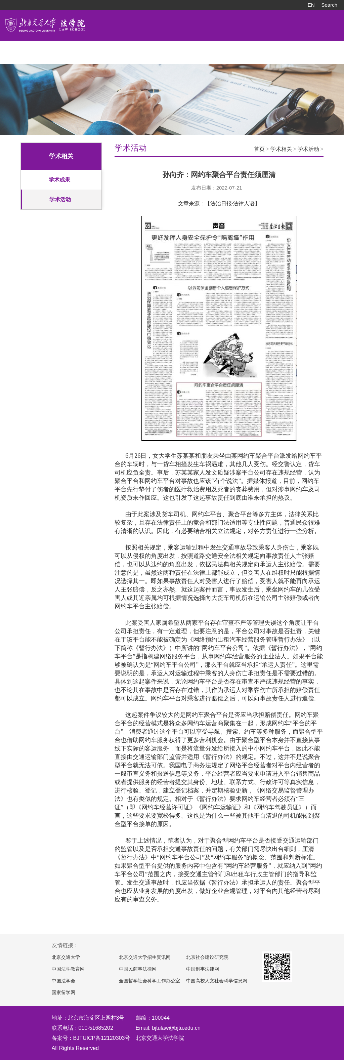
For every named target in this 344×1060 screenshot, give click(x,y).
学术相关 (281, 149)
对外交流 (165, 48)
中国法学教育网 (68, 969)
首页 (259, 149)
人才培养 (80, 48)
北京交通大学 (66, 957)
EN (311, 5)
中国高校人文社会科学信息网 (216, 980)
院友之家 (221, 48)
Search (329, 5)
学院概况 (24, 48)
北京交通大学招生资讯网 (145, 957)
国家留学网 (63, 992)
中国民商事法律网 (138, 969)
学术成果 (59, 179)
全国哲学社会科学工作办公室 (149, 980)
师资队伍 (52, 48)
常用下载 (250, 48)
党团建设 (193, 48)
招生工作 (109, 48)
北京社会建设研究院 (207, 957)
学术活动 (60, 199)
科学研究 (137, 48)
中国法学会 (63, 980)
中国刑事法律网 (202, 969)
